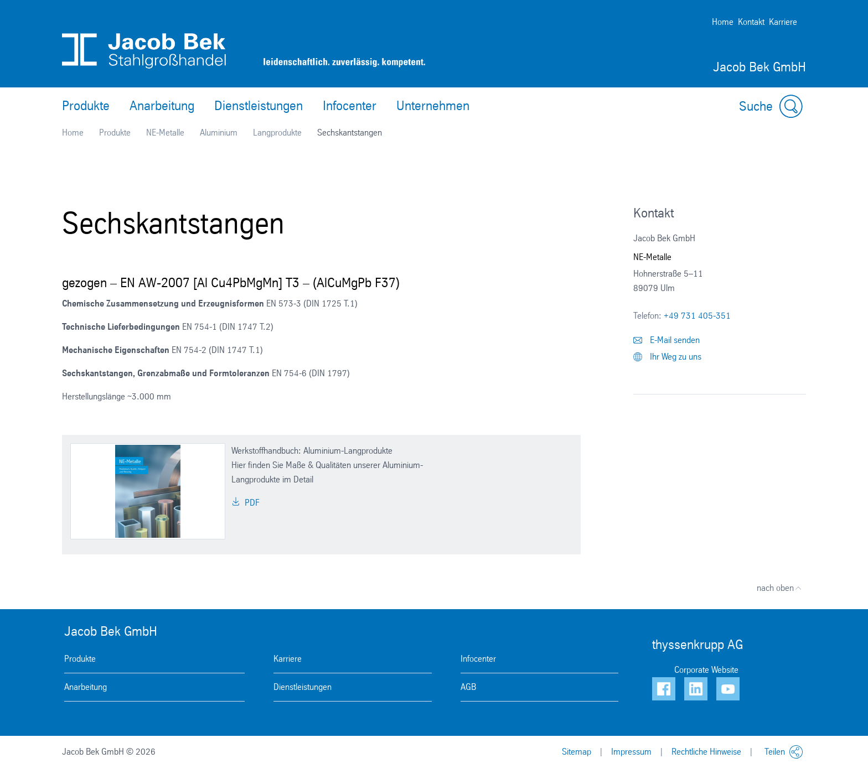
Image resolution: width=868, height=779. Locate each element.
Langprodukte (277, 132)
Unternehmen (432, 105)
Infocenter (349, 105)
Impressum (631, 751)
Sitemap (576, 751)
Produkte (86, 105)
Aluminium (218, 132)
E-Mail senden (666, 340)
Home (722, 22)
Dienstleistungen (258, 105)
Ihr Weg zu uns (667, 356)
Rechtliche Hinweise (706, 751)
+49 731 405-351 (697, 315)
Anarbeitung (162, 105)
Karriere (783, 22)
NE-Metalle (165, 132)
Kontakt (751, 22)
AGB (468, 687)
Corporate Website (706, 669)
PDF (245, 502)
